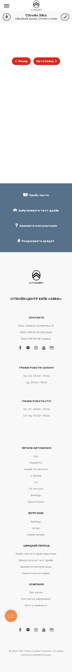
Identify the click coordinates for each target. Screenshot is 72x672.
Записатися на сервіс (36, 573)
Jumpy (36, 528)
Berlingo (36, 495)
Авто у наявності (35, 605)
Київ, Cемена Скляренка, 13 (36, 325)
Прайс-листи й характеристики (36, 553)
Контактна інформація (35, 598)
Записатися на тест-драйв (35, 560)
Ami (35, 456)
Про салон (36, 592)
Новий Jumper (36, 534)
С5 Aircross (36, 488)
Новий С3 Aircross (36, 469)
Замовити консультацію (36, 566)
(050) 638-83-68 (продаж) (36, 332)
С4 (36, 482)
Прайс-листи (36, 195)
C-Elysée (35, 475)
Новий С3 (36, 462)
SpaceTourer (36, 501)
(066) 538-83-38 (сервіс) (36, 338)
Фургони (36, 513)
